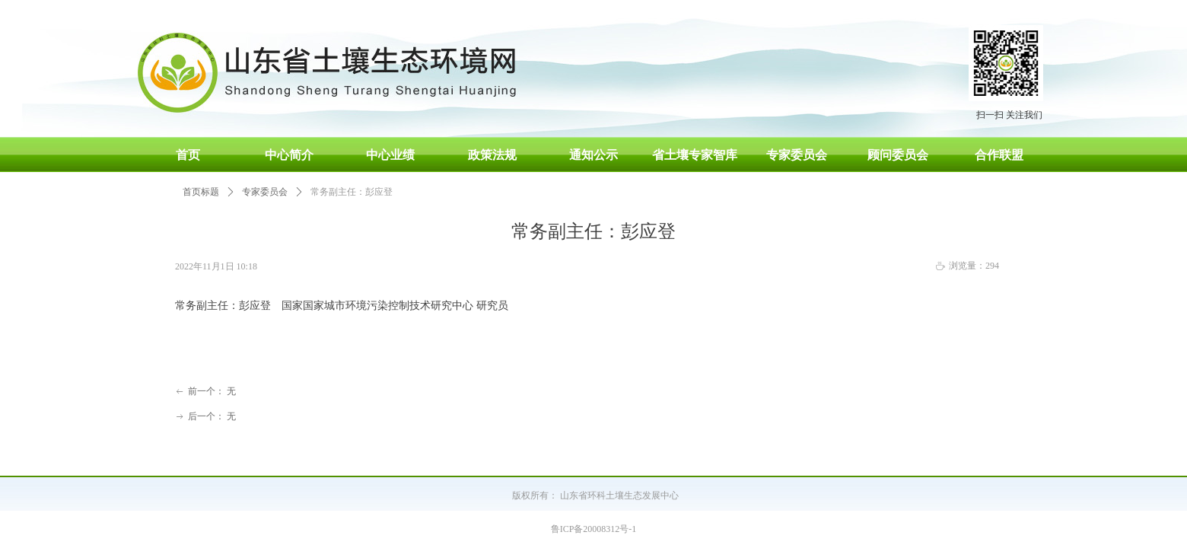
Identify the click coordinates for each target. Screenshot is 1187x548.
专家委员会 (265, 191)
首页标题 (201, 191)
